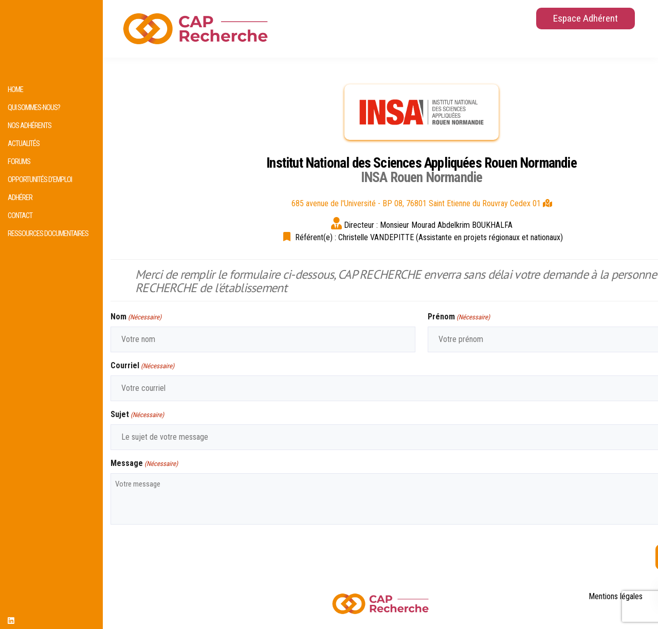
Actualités (24, 143)
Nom (136, 317)
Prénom (459, 317)
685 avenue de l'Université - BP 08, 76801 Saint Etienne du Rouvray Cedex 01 (421, 203)
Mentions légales (616, 596)
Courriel (142, 366)
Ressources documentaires (48, 233)
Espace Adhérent (585, 18)
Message (144, 463)
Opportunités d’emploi (40, 179)
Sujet (137, 414)
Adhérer (20, 197)
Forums (19, 161)
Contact (20, 215)
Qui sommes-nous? (34, 107)
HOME (15, 89)
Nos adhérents (29, 125)
